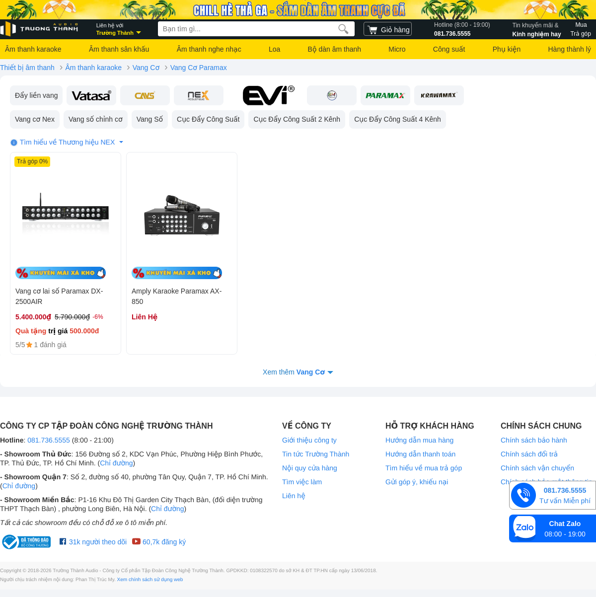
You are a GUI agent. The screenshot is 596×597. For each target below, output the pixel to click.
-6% (97, 316)
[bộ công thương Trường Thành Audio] (27, 542)
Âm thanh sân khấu (119, 49)
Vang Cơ (146, 68)
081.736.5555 (462, 28)
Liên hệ (293, 496)
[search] (343, 28)
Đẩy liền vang (36, 95)
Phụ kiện (507, 49)
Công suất (449, 49)
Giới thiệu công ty (309, 440)
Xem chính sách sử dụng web (150, 580)
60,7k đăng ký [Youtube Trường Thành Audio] (159, 542)
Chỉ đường (116, 463)
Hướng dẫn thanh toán (420, 454)
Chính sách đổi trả (529, 454)
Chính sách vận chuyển (537, 468)
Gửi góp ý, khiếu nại (416, 482)
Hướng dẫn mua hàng (419, 440)
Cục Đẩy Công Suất (208, 119)
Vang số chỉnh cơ (96, 119)
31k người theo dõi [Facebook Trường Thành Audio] (93, 542)
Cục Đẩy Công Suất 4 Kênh (397, 119)
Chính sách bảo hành (534, 440)
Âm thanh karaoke (33, 49)
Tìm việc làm (302, 482)
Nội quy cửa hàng (309, 468)
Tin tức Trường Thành (315, 454)
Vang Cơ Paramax (198, 68)
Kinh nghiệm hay (537, 28)
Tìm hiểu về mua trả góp (423, 468)
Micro (396, 49)
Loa (274, 49)
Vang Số (150, 119)
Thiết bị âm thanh (27, 68)
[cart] (388, 29)
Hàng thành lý (569, 49)
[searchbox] (256, 28)
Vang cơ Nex (35, 119)
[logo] (39, 29)
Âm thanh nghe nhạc (209, 49)
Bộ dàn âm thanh (334, 49)
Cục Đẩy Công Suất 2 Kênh (296, 119)
